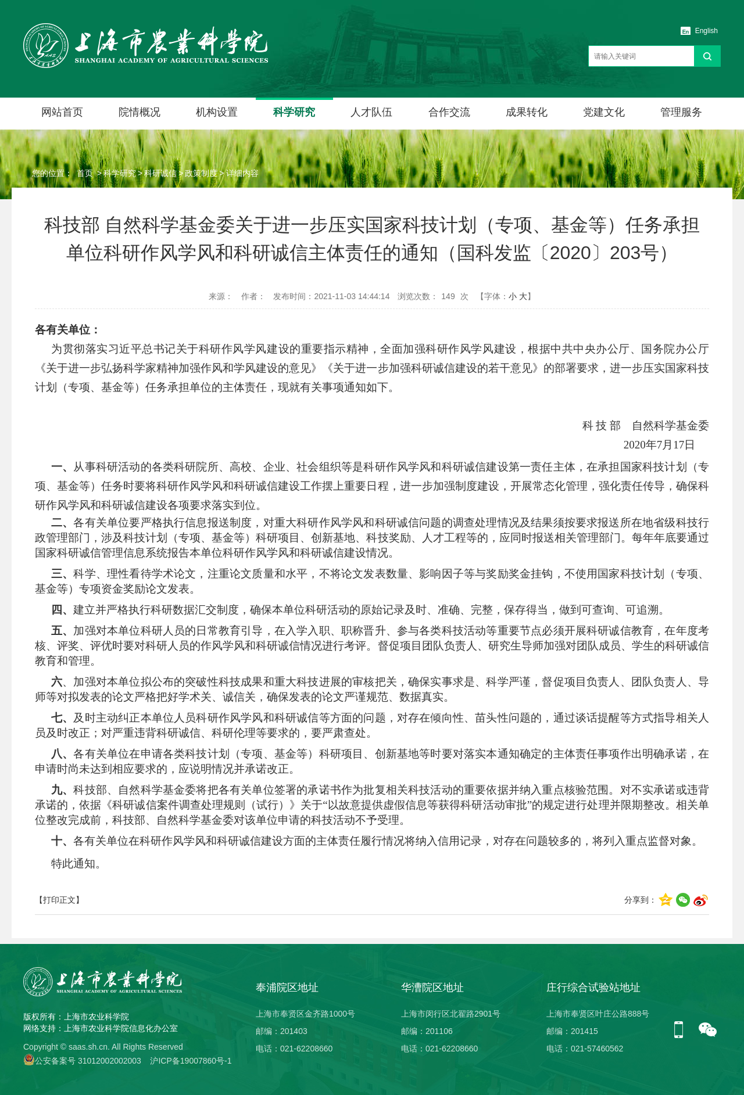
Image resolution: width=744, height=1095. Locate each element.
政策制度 (201, 173)
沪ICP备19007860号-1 (190, 1060)
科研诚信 (160, 173)
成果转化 (527, 112)
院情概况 (139, 112)
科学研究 (294, 112)
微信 (708, 1030)
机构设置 (217, 112)
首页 (85, 173)
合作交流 (449, 112)
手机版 (683, 1030)
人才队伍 (371, 112)
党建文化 (604, 112)
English (706, 31)
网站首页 (62, 112)
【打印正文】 (59, 899)
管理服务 (681, 112)
